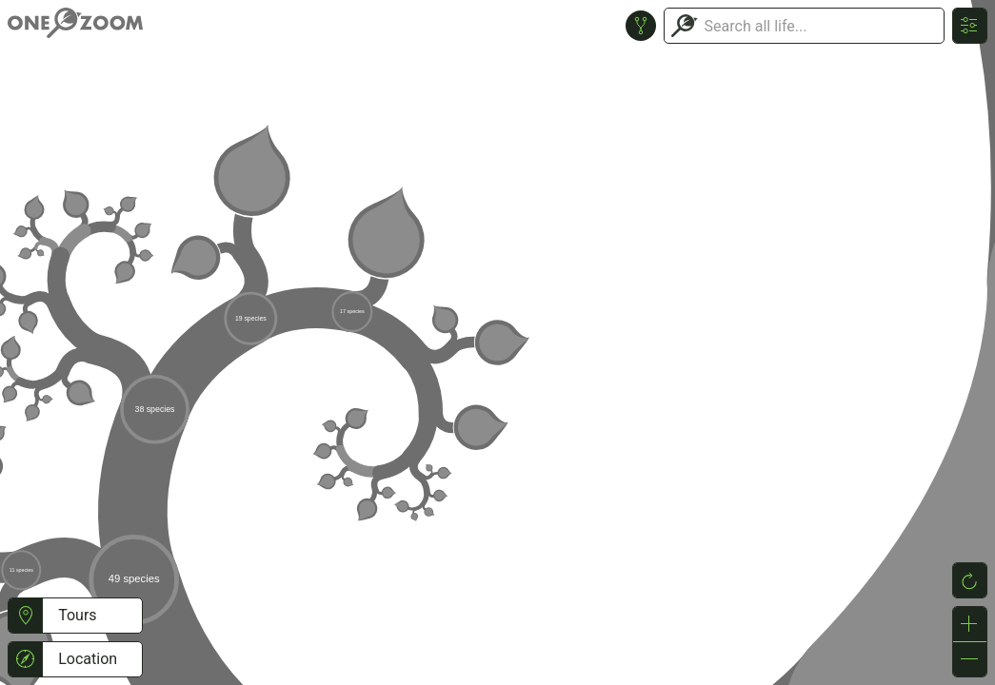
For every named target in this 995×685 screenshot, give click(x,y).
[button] (25, 615)
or (497, 342)
